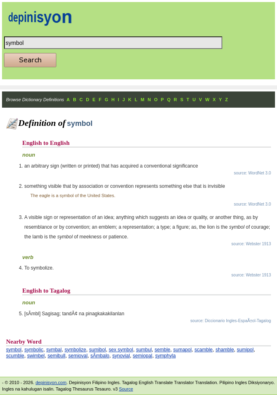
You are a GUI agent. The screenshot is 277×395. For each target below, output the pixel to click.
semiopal (142, 356)
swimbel (36, 356)
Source (126, 389)
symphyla (165, 356)
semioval (77, 356)
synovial (121, 356)
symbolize (75, 350)
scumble (15, 356)
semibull (57, 356)
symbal (54, 350)
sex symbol (121, 350)
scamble (203, 350)
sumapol (182, 350)
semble (162, 350)
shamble (224, 350)
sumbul (144, 350)
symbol (13, 350)
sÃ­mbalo (99, 356)
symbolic (33, 350)
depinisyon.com (51, 382)
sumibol (97, 350)
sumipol (245, 350)
